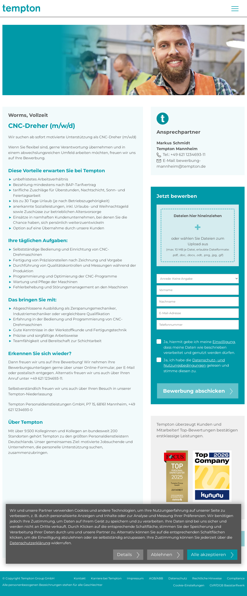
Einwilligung (224, 341)
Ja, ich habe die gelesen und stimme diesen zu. (193, 365)
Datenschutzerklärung (30, 543)
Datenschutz (177, 578)
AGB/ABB (156, 578)
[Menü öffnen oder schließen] (235, 8)
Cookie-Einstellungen (188, 585)
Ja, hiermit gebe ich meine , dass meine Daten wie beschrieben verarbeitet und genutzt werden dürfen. (196, 347)
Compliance (236, 578)
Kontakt (80, 578)
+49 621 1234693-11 (188, 154)
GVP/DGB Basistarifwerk (227, 585)
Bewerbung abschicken (198, 391)
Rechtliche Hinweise (207, 578)
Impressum (135, 578)
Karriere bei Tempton (106, 578)
